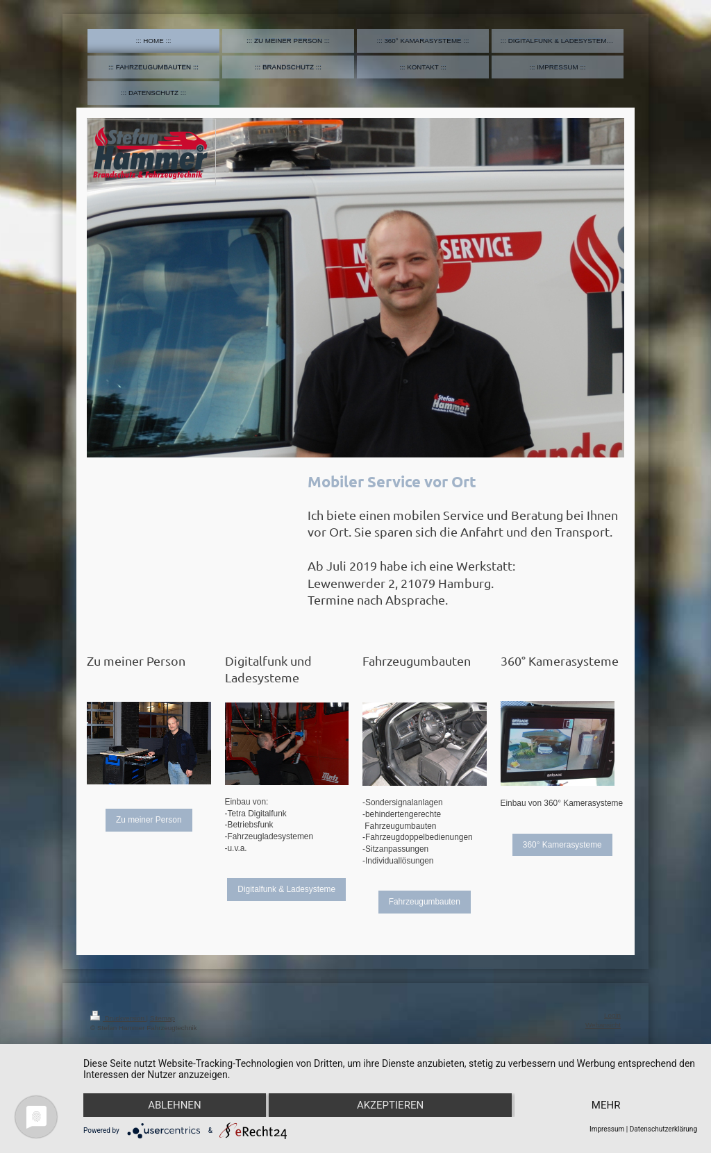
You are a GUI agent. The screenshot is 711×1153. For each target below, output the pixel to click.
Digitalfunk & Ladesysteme (286, 889)
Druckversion (118, 1018)
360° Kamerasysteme (562, 845)
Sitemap (162, 1018)
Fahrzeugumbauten (424, 902)
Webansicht (603, 1025)
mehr (606, 1105)
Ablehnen (174, 1105)
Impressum (606, 1129)
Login (612, 1015)
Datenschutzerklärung (663, 1129)
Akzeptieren (390, 1105)
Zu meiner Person (149, 820)
